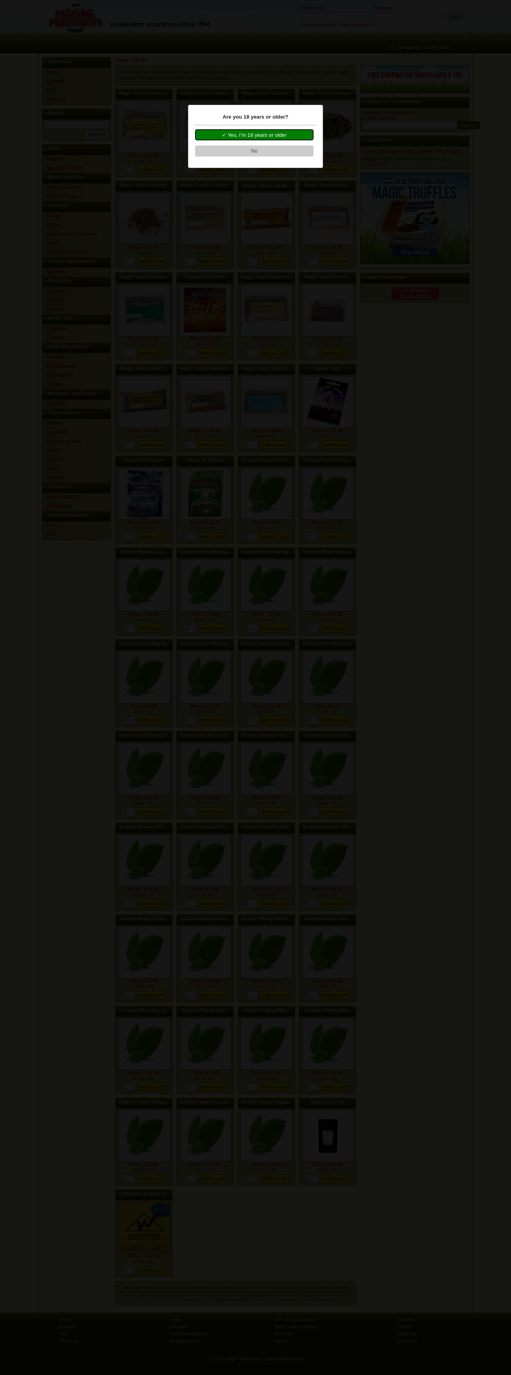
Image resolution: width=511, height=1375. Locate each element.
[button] (254, 134)
